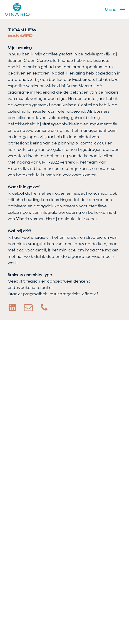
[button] (115, 9)
